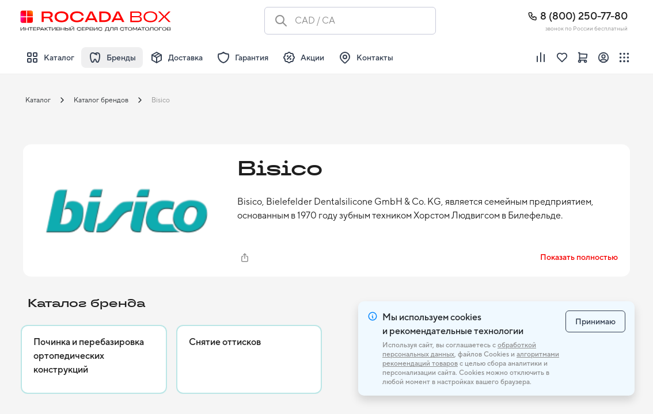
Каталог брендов (101, 100)
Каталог (38, 100)
